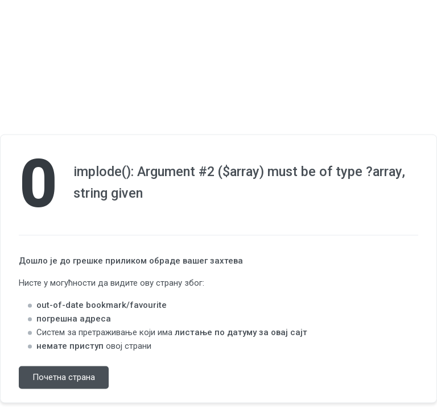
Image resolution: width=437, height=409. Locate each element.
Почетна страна (63, 378)
